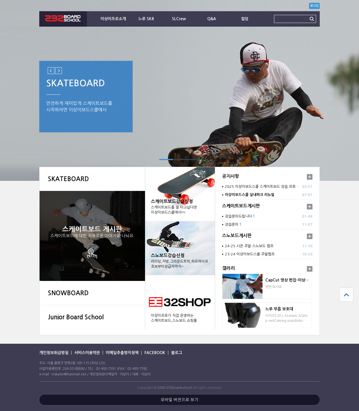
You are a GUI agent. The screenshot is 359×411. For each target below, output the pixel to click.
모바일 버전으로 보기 (179, 400)
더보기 (309, 177)
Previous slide (51, 70)
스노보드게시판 (237, 236)
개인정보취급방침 (53, 353)
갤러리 (228, 268)
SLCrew (179, 19)
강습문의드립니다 (240, 216)
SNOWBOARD (68, 293)
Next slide (58, 70)
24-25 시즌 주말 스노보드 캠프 (249, 246)
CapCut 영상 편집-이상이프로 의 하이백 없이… (288, 280)
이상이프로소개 (113, 19)
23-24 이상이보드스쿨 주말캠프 (250, 254)
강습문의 (233, 224)
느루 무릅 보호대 (279, 309)
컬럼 (244, 19)
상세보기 (92, 253)
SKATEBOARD (68, 179)
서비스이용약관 (87, 353)
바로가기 (180, 302)
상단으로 (346, 295)
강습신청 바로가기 (180, 194)
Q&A (211, 19)
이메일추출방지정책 (122, 353)
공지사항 (230, 176)
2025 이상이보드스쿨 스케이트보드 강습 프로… (262, 186)
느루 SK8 (146, 19)
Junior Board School (76, 317)
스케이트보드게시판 (241, 206)
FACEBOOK (154, 353)
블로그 (176, 353)
